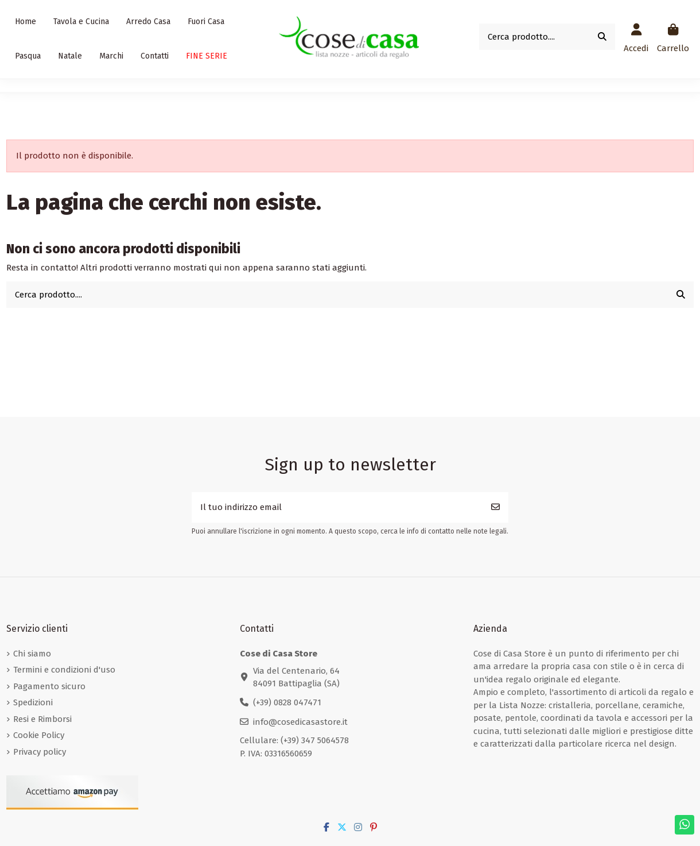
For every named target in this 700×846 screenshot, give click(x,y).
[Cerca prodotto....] (602, 37)
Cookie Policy (38, 735)
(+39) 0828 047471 (287, 702)
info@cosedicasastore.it (300, 722)
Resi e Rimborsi (42, 719)
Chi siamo (32, 653)
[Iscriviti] (495, 507)
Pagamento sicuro (49, 686)
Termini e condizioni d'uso (64, 670)
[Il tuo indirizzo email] (337, 507)
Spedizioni (33, 702)
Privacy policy (39, 752)
